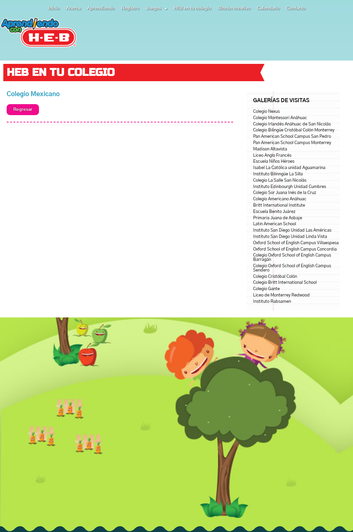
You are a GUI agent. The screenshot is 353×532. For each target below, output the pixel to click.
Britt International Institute (279, 205)
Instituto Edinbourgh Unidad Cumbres (289, 187)
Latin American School (274, 224)
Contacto (295, 8)
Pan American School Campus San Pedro (292, 136)
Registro (130, 8)
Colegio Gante (266, 289)
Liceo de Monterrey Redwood (281, 295)
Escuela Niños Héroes (273, 161)
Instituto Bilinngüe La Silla (278, 174)
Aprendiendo (101, 8)
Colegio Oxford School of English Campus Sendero (292, 268)
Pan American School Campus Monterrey (292, 143)
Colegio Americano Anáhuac (279, 199)
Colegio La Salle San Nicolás (279, 180)
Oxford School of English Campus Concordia (295, 249)
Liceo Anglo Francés (272, 155)
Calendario (268, 8)
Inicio (54, 8)
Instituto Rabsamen (272, 301)
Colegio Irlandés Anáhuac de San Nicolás (292, 124)
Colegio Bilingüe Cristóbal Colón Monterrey (293, 130)
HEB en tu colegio (192, 8)
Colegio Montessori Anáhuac (280, 118)
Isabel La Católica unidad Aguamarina (289, 168)
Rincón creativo (234, 8)
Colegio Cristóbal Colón (275, 276)
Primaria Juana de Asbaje (277, 218)
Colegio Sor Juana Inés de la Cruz (284, 193)
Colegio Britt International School (285, 282)
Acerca (73, 8)
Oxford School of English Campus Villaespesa (296, 243)
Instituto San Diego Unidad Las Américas (292, 230)
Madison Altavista (270, 149)
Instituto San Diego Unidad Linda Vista (290, 237)
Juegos (156, 8)
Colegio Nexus (266, 111)
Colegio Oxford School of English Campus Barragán (292, 257)
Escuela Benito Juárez (274, 212)
